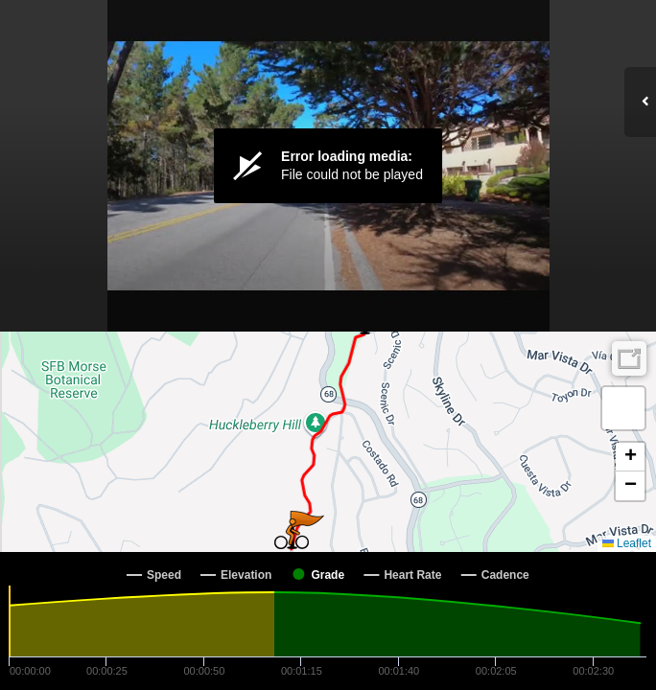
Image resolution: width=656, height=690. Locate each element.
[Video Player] (328, 166)
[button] (291, 533)
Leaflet (626, 543)
